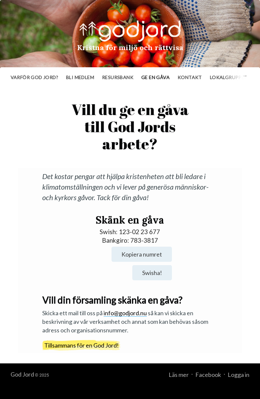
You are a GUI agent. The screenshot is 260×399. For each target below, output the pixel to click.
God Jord (22, 374)
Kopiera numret (141, 254)
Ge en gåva (155, 77)
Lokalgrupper (228, 77)
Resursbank (117, 77)
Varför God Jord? (34, 77)
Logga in (238, 374)
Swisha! (152, 272)
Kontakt (190, 77)
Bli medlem (80, 77)
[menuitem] (34, 77)
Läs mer (179, 374)
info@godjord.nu (125, 313)
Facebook (208, 374)
